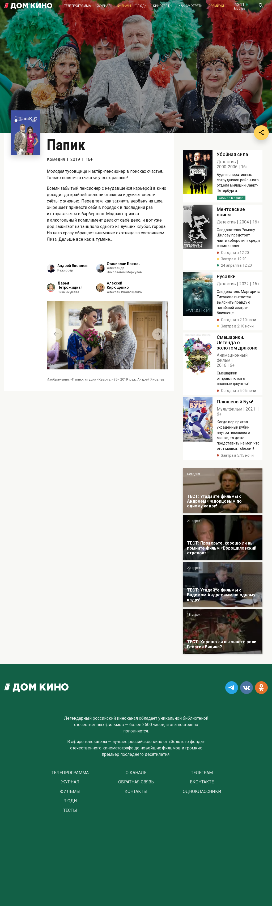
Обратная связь (136, 782)
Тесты (70, 810)
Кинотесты (162, 6)
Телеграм (202, 772)
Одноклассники (202, 791)
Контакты (136, 791)
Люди (142, 6)
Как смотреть (190, 6)
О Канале (136, 772)
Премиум (216, 6)
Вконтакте (202, 782)
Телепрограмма (77, 6)
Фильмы (124, 6)
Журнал (103, 6)
